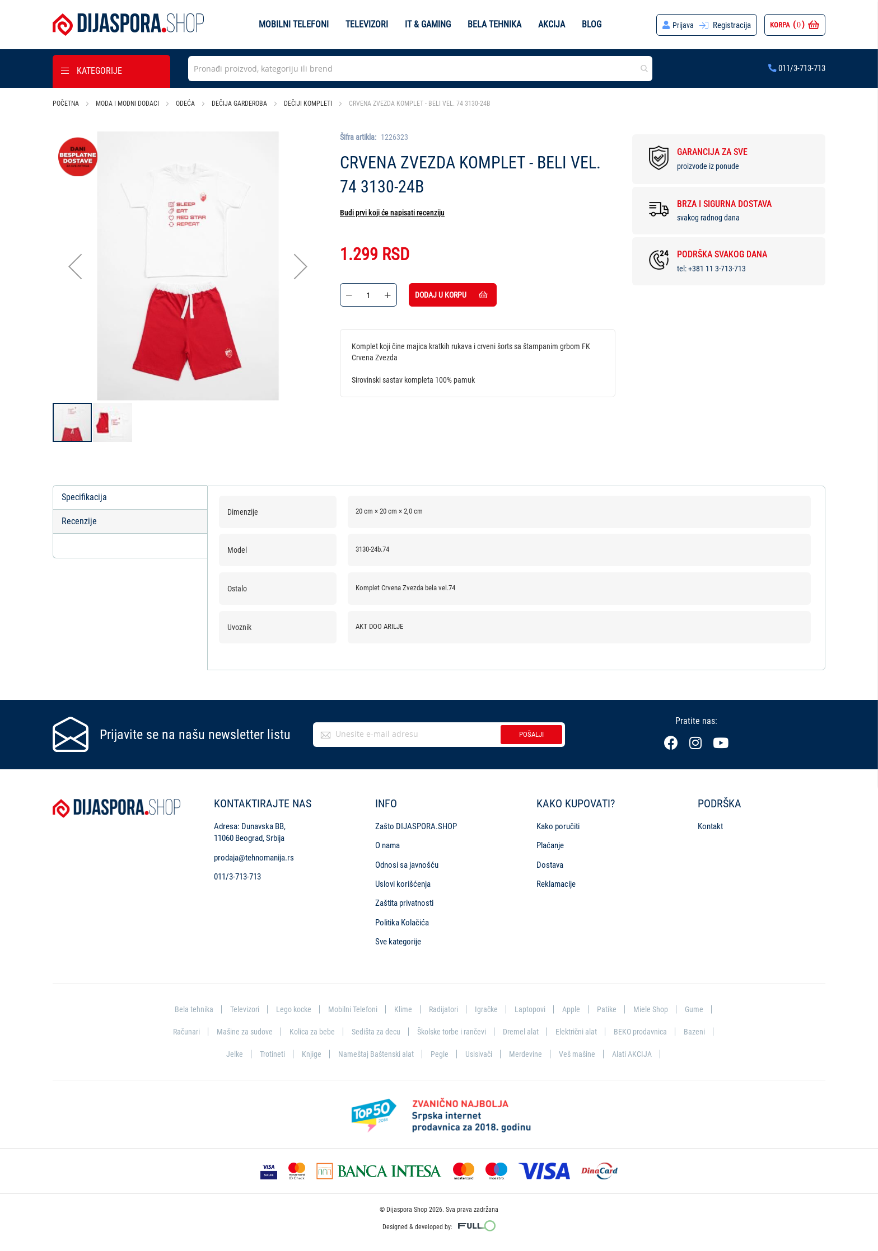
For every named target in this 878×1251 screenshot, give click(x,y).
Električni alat (582, 1031)
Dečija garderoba (239, 103)
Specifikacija (84, 497)
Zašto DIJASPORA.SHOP (416, 825)
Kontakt (710, 825)
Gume (701, 1007)
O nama (387, 844)
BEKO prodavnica (648, 1031)
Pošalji (531, 732)
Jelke (230, 1053)
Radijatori (444, 1007)
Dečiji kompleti (308, 103)
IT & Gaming (428, 24)
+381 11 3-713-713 (717, 268)
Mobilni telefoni (294, 24)
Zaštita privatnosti (404, 901)
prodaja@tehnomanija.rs (254, 855)
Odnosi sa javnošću (406, 863)
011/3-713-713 (796, 68)
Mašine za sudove (238, 1031)
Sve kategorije (398, 940)
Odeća (185, 103)
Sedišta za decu (373, 1031)
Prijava (683, 25)
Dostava (549, 863)
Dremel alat (525, 1031)
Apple (576, 1007)
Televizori (366, 24)
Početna (66, 103)
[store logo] (128, 24)
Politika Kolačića (402, 921)
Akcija (551, 24)
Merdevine (527, 1053)
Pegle (439, 1053)
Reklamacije (556, 882)
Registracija (732, 25)
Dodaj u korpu (465, 294)
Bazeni (703, 1031)
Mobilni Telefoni (352, 1007)
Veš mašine (579, 1053)
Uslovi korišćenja (403, 882)
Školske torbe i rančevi (453, 1031)
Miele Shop (657, 1007)
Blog (591, 24)
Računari (178, 1031)
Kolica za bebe (307, 1031)
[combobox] (420, 68)
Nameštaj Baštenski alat (374, 1053)
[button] (75, 266)
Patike (613, 1007)
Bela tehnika (494, 24)
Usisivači (479, 1053)
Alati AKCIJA (636, 1053)
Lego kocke (291, 1007)
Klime (404, 1007)
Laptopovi (534, 1007)
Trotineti (268, 1053)
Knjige (309, 1053)
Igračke (489, 1007)
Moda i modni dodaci (127, 103)
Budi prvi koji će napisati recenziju (392, 212)
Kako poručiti (558, 825)
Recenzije (79, 521)
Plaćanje (550, 844)
